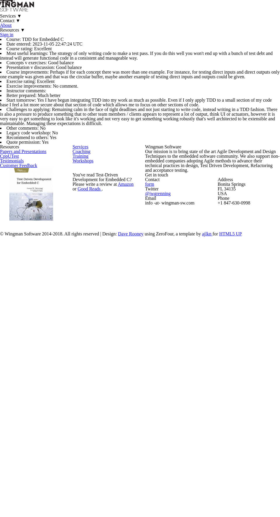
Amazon (126, 390)
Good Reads (90, 397)
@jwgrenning (182, 399)
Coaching (92, 318)
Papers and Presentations (35, 316)
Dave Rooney (150, 477)
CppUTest (20, 328)
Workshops (94, 343)
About (141, 20)
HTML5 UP (251, 477)
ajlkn (229, 477)
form (175, 388)
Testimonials (22, 340)
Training (91, 331)
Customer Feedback (29, 352)
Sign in (205, 20)
